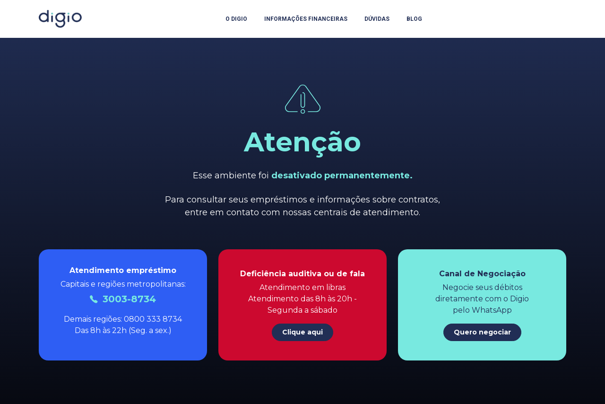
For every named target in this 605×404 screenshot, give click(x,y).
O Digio (236, 19)
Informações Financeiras (305, 19)
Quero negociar (482, 332)
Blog (414, 19)
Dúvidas (376, 19)
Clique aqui (302, 332)
